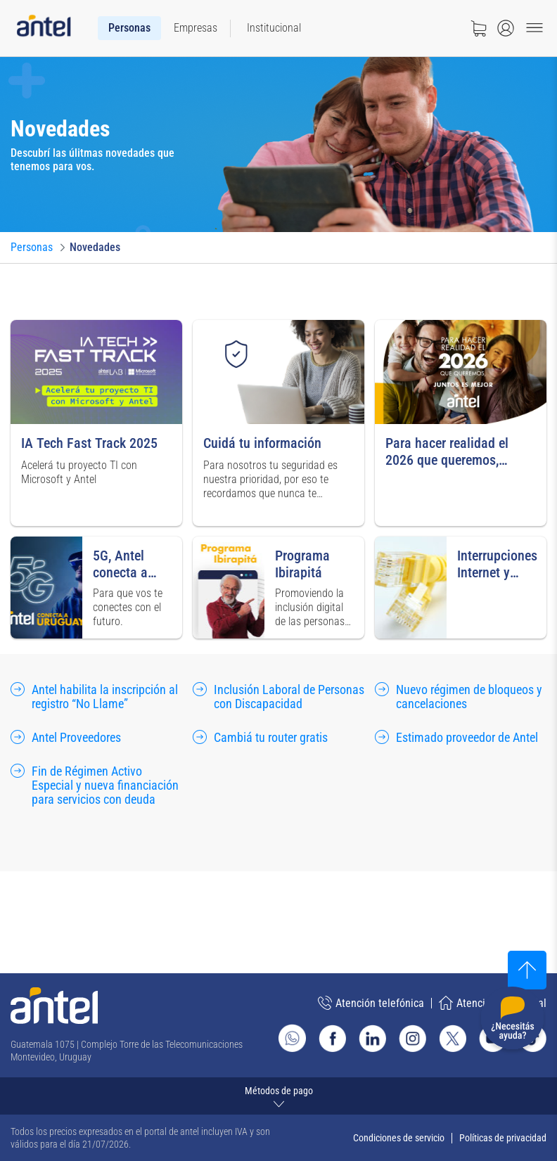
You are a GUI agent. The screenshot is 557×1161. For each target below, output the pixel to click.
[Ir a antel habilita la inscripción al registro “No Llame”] (96, 697)
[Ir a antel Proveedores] (66, 738)
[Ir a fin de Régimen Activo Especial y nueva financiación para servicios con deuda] (96, 786)
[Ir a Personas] (32, 247)
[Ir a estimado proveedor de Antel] (456, 738)
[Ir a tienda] (478, 28)
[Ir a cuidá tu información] (278, 423)
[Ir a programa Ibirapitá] (278, 588)
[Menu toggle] (534, 28)
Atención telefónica (371, 1003)
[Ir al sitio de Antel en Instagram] (412, 1038)
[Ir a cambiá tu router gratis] (260, 738)
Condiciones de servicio (398, 1137)
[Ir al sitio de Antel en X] (452, 1038)
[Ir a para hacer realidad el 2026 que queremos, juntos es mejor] (460, 423)
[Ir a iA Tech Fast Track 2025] (96, 423)
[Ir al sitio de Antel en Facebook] (332, 1038)
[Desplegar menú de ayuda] (512, 1021)
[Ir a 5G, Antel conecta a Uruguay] (96, 588)
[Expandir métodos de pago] (278, 1096)
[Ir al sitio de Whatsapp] (292, 1038)
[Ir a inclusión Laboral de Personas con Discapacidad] (278, 697)
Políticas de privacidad (502, 1137)
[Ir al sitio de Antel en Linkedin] (372, 1038)
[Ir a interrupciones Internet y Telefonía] (460, 588)
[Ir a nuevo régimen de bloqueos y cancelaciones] (460, 697)
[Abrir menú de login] (506, 28)
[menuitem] (129, 28)
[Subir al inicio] (527, 970)
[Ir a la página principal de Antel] (54, 1005)
